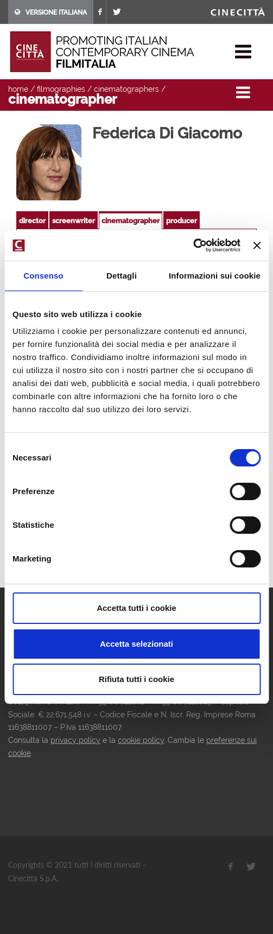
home (18, 89)
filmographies (61, 89)
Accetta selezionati (136, 643)
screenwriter (73, 221)
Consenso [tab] (43, 275)
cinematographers (126, 89)
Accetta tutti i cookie (136, 608)
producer (181, 221)
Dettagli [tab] (121, 275)
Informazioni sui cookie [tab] (215, 275)
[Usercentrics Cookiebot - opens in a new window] (192, 245)
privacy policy (75, 740)
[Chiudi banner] (257, 245)
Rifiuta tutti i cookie (136, 679)
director (32, 221)
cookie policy (141, 740)
